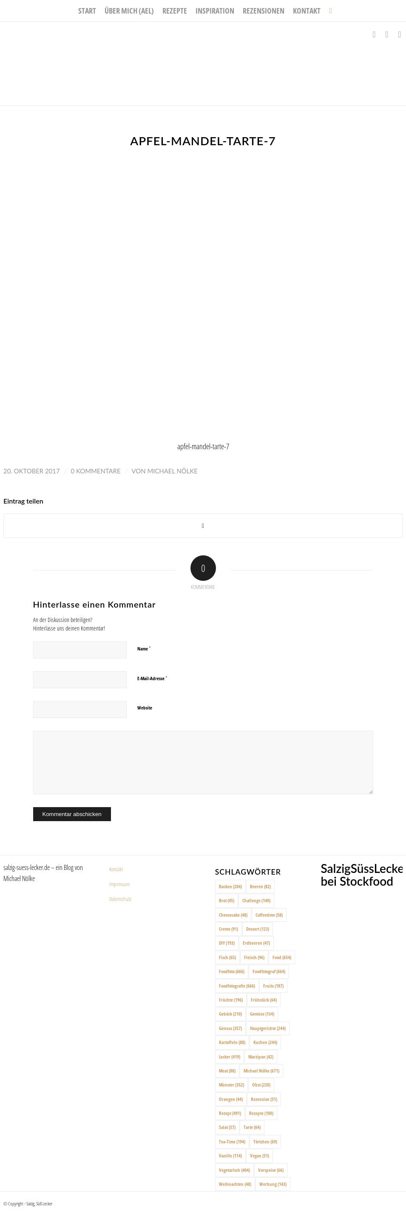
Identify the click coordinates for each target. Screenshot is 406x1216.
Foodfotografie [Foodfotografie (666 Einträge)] (237, 985)
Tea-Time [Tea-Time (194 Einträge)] (232, 1141)
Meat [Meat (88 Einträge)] (227, 1070)
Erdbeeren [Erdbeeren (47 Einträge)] (256, 943)
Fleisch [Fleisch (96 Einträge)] (254, 957)
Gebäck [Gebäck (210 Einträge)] (230, 1014)
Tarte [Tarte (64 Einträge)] (252, 1127)
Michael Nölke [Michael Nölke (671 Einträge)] (261, 1070)
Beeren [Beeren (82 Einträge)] (260, 886)
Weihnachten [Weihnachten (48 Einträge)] (235, 1184)
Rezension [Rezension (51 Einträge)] (264, 1099)
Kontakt (116, 869)
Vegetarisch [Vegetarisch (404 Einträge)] (234, 1170)
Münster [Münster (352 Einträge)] (231, 1084)
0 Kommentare (96, 471)
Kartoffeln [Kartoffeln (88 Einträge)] (232, 1042)
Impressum (119, 884)
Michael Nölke (172, 471)
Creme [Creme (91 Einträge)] (228, 929)
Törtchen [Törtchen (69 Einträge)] (265, 1141)
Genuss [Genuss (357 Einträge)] (230, 1028)
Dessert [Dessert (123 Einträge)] (257, 929)
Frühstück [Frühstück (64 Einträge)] (264, 999)
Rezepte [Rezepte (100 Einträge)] (261, 1113)
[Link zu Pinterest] (399, 34)
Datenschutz (120, 899)
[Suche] (328, 10)
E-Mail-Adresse (152, 678)
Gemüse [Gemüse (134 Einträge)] (262, 1014)
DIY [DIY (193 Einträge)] (227, 943)
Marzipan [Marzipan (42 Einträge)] (260, 1056)
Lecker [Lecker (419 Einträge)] (229, 1056)
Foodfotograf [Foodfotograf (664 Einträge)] (269, 971)
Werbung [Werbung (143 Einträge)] (273, 1184)
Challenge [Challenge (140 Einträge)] (256, 900)
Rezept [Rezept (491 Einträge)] (230, 1113)
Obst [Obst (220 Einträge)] (261, 1084)
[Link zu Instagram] (386, 34)
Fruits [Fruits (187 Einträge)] (273, 985)
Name (144, 648)
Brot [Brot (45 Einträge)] (226, 900)
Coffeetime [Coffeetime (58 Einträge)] (269, 915)
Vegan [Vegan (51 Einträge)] (259, 1155)
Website (144, 707)
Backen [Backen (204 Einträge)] (230, 886)
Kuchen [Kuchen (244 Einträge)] (265, 1042)
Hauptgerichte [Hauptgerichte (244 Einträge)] (268, 1028)
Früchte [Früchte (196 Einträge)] (231, 999)
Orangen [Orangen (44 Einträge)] (231, 1099)
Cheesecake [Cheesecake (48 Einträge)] (233, 915)
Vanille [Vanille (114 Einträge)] (230, 1155)
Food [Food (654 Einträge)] (282, 957)
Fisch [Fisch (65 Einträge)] (227, 957)
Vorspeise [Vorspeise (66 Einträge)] (271, 1170)
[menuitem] (87, 10)
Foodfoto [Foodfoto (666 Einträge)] (231, 971)
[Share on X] (203, 526)
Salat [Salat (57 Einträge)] (227, 1127)
